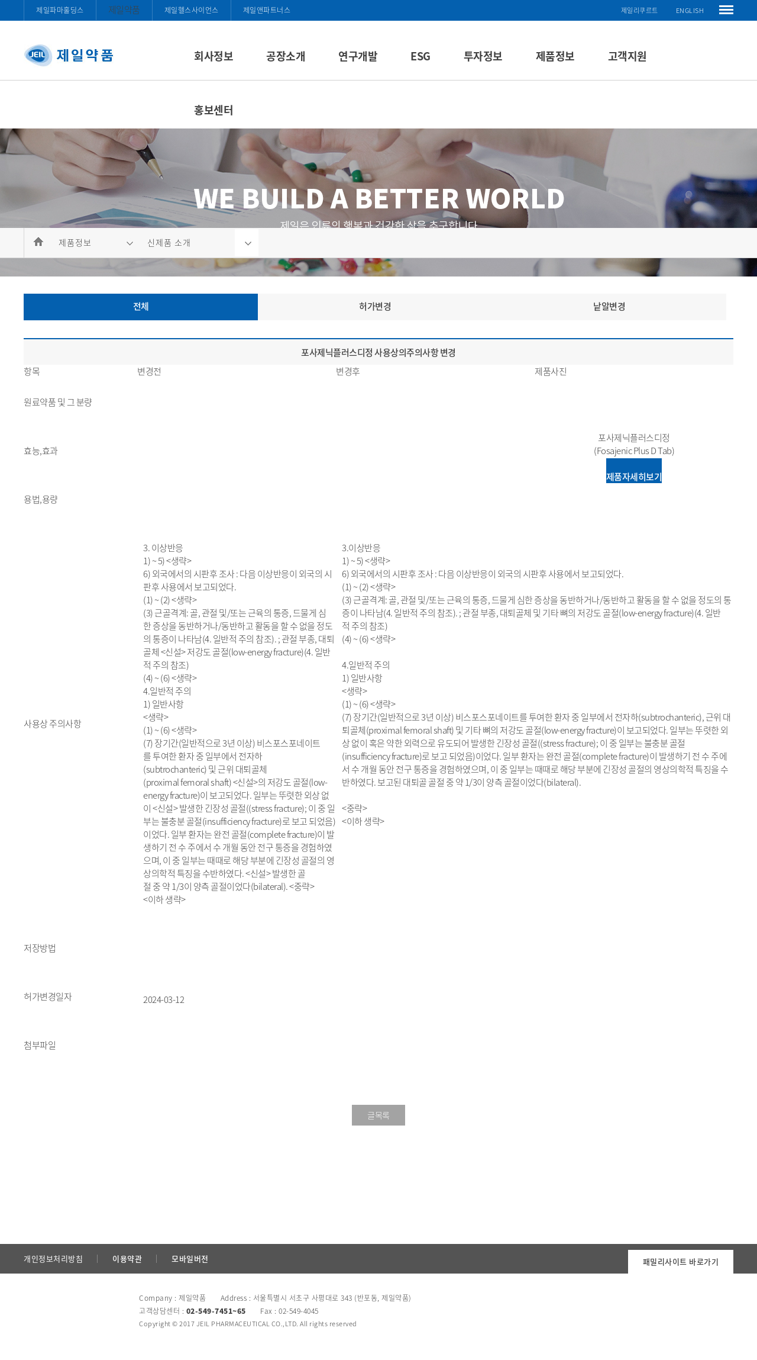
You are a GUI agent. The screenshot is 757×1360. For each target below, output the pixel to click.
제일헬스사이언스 (191, 10)
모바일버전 (190, 1258)
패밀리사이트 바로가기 (681, 1261)
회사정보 (213, 56)
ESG (420, 56)
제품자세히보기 (634, 476)
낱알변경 (609, 306)
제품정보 (555, 56)
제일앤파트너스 (267, 10)
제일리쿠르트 (639, 10)
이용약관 (127, 1258)
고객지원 (627, 56)
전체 (141, 306)
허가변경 (375, 306)
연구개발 (357, 56)
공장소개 (285, 56)
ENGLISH (690, 10)
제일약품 (124, 9)
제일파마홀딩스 (60, 10)
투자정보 (483, 56)
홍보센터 (213, 110)
